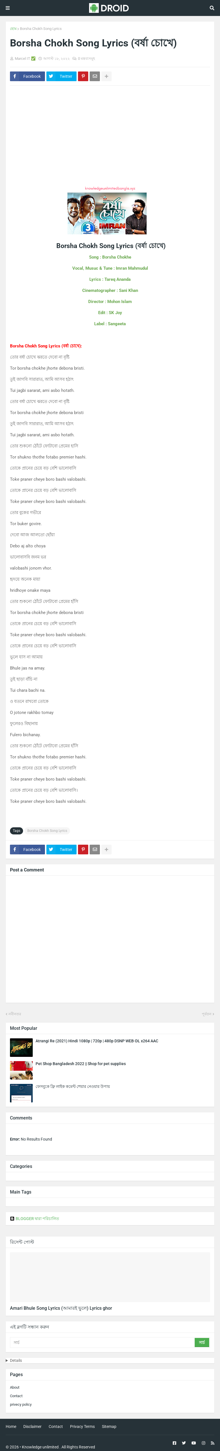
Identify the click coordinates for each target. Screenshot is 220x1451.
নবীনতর (15, 1014)
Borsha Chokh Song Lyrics (41, 28)
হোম (13, 28)
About (14, 1387)
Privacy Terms (82, 1426)
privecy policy (21, 1404)
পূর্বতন (206, 1014)
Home (11, 1426)
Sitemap (109, 1426)
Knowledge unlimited (40, 1447)
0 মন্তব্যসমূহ (86, 58)
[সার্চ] (103, 1342)
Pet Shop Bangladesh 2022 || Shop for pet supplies (81, 1063)
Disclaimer (32, 1426)
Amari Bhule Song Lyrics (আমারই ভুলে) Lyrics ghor (61, 1308)
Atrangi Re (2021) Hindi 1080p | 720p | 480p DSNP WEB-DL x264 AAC (97, 1041)
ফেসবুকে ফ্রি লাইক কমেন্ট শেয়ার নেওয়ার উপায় (73, 1086)
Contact (16, 1396)
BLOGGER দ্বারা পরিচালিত (34, 1218)
